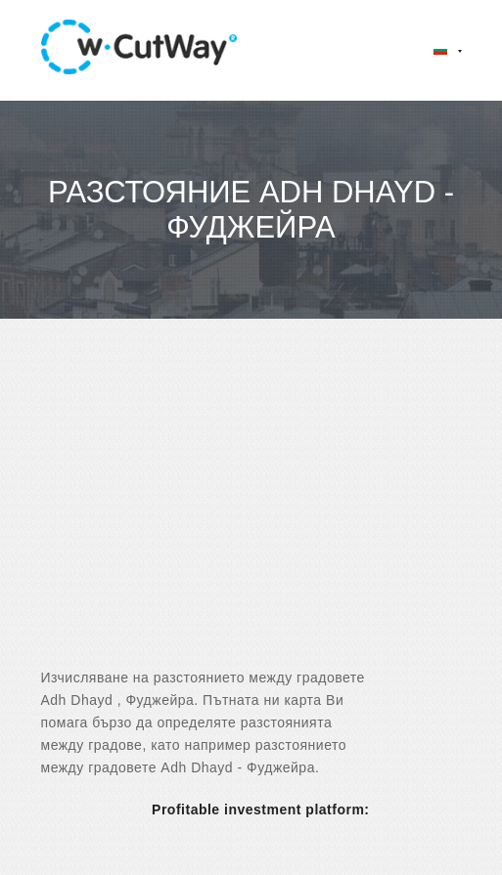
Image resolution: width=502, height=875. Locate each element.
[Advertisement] (251, 510)
